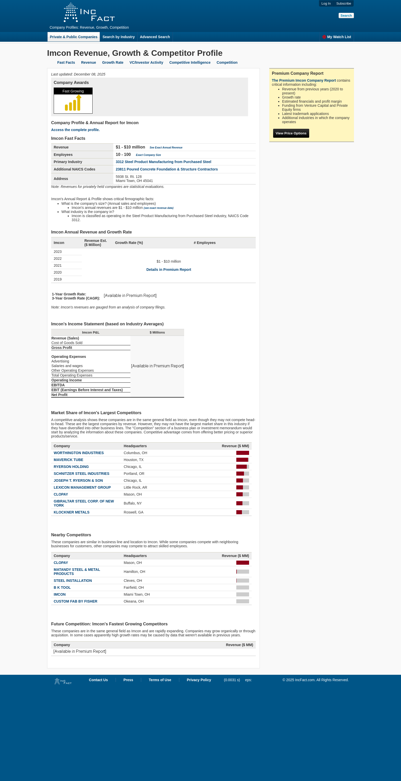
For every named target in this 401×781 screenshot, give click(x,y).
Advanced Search (155, 37)
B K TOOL (62, 587)
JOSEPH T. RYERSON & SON (78, 480)
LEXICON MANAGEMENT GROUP (82, 487)
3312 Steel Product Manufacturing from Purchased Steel (163, 162)
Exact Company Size (148, 155)
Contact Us (98, 680)
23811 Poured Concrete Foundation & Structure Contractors (167, 169)
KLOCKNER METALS (72, 512)
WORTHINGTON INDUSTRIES (79, 453)
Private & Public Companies (73, 37)
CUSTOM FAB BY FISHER (75, 601)
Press (128, 680)
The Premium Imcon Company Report (304, 80)
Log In (326, 3)
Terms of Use (160, 680)
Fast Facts (66, 62)
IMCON (60, 594)
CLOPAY (61, 494)
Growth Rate (112, 62)
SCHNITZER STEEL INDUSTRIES (81, 474)
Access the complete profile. (75, 130)
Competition (227, 62)
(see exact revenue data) (158, 208)
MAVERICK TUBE (68, 460)
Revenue (88, 62)
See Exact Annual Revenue (166, 147)
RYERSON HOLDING (71, 467)
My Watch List (336, 37)
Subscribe (343, 3)
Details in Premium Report (168, 270)
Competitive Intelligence (189, 62)
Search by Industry (119, 37)
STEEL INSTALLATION (73, 581)
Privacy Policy (199, 680)
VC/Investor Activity (146, 62)
